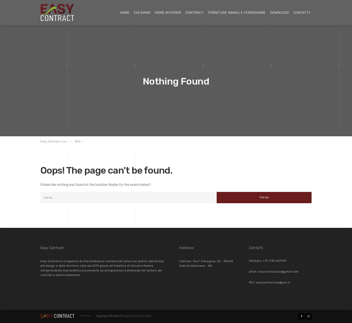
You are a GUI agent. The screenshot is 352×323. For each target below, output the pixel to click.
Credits (146, 316)
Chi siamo (142, 13)
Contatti (301, 13)
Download (279, 13)
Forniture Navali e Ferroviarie (237, 13)
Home (124, 13)
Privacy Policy (131, 316)
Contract (194, 13)
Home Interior (168, 13)
